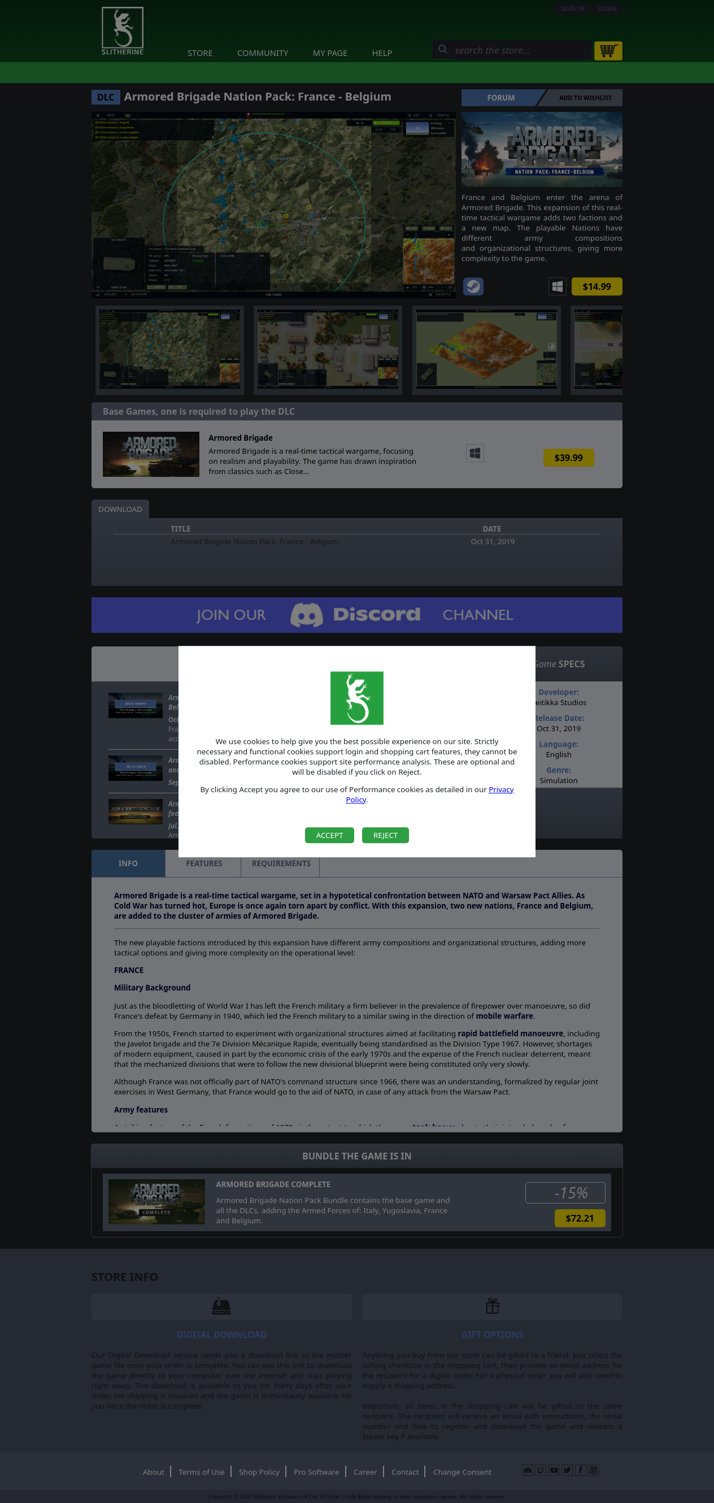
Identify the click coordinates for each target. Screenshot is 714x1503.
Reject (385, 835)
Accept (329, 835)
